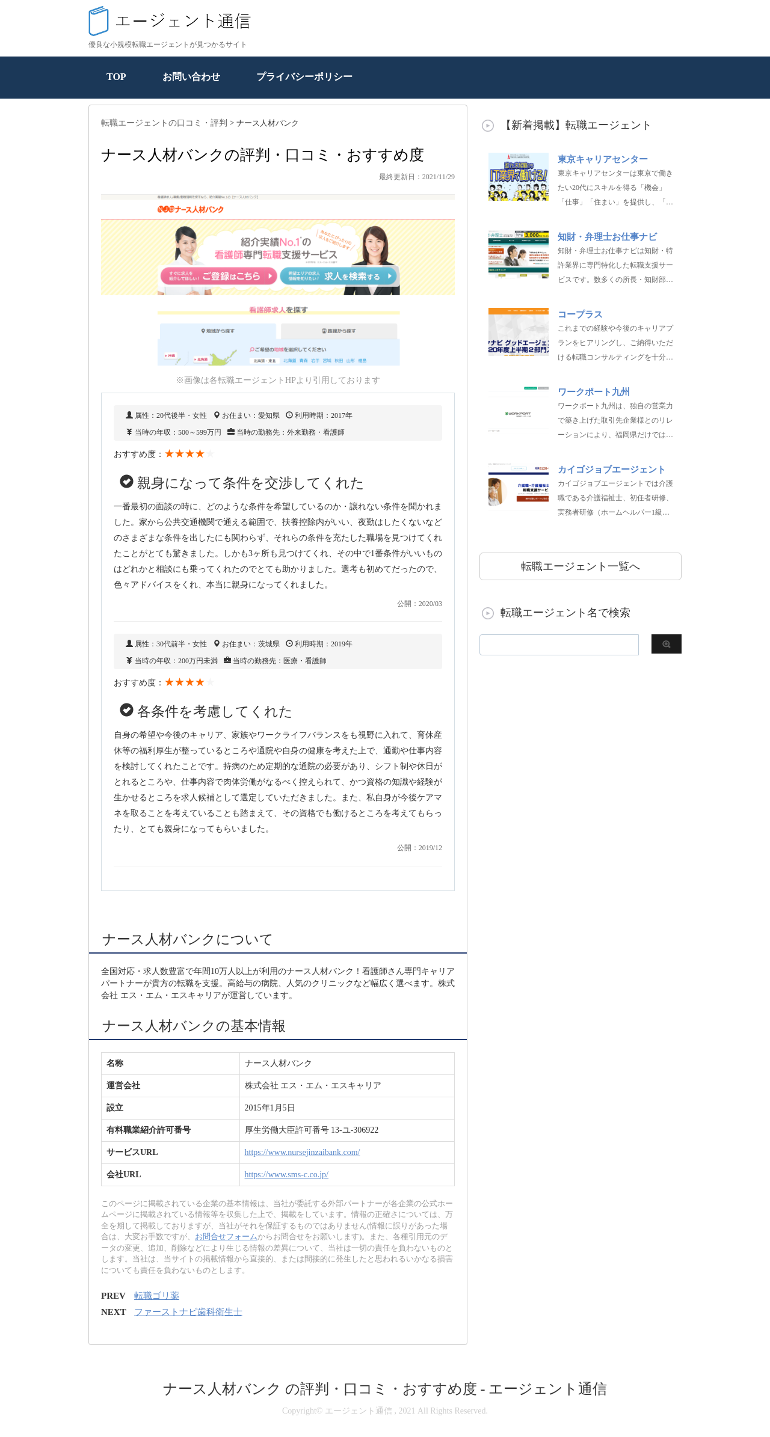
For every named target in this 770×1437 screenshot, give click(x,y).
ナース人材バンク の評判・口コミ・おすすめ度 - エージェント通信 (385, 1389)
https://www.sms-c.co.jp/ (286, 1174)
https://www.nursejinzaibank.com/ (302, 1152)
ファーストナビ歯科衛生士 (188, 1312)
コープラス (580, 314)
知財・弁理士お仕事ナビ (607, 237)
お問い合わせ (191, 77)
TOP (116, 77)
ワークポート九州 (594, 392)
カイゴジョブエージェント (612, 469)
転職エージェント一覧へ (580, 566)
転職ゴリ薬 (156, 1296)
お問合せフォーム (226, 1236)
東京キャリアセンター (603, 159)
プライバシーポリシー (304, 77)
